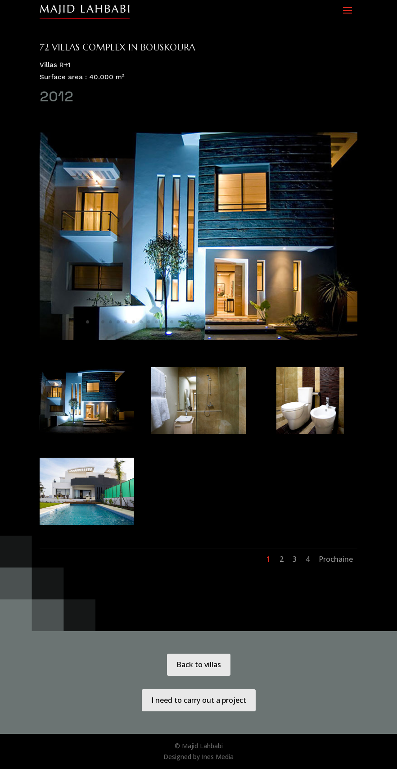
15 (194, 321)
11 (164, 321)
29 (301, 321)
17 (210, 321)
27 (286, 321)
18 (217, 321)
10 (156, 321)
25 (271, 321)
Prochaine (336, 559)
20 (233, 321)
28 (294, 321)
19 (225, 321)
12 (171, 321)
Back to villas (198, 664)
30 (309, 321)
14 (187, 321)
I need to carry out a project (198, 700)
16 (202, 321)
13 (179, 321)
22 (248, 321)
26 (278, 321)
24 (263, 321)
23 (255, 321)
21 (240, 321)
